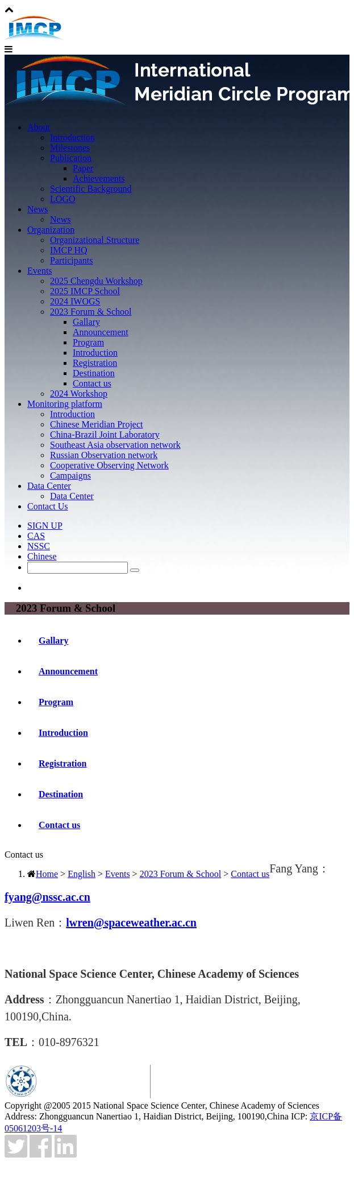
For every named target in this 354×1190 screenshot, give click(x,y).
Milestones (70, 148)
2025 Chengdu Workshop (96, 281)
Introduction (72, 137)
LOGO (62, 199)
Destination (94, 373)
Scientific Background (91, 188)
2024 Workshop (78, 393)
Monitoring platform (64, 404)
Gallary (86, 322)
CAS (36, 536)
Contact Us (47, 506)
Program (88, 342)
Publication (70, 158)
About (38, 127)
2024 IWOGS (75, 301)
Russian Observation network (103, 455)
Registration (95, 363)
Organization (50, 229)
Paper (83, 168)
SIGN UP (45, 525)
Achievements (99, 178)
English (81, 874)
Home (47, 874)
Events (39, 270)
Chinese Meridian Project (96, 424)
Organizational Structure (94, 240)
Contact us (92, 383)
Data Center (49, 486)
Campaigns (70, 475)
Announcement (100, 332)
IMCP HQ (69, 250)
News (37, 209)
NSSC (38, 546)
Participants (71, 260)
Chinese (42, 556)
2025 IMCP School (85, 291)
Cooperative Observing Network (109, 465)
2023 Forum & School (91, 311)
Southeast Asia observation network (115, 445)
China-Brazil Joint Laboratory (105, 434)
